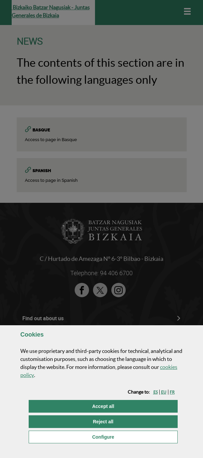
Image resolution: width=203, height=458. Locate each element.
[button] (155, 392)
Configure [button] (135, 436)
